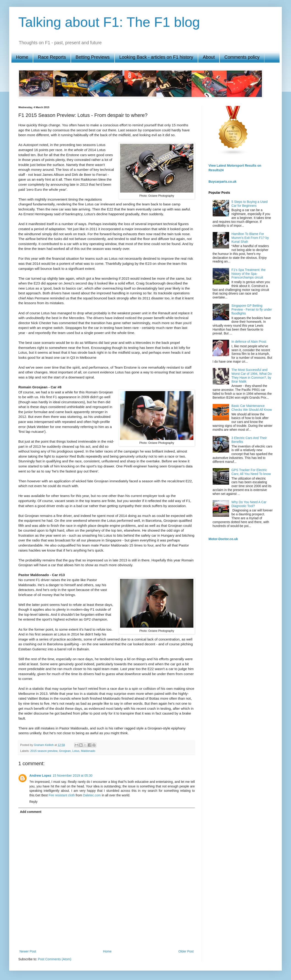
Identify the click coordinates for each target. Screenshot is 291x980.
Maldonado (88, 751)
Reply (33, 801)
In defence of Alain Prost (248, 341)
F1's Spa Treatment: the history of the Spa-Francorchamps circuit (248, 273)
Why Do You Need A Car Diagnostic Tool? (248, 504)
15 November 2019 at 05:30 (73, 775)
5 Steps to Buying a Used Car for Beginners (249, 203)
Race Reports (52, 57)
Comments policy (241, 57)
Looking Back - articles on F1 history (156, 57)
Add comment (30, 812)
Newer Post (27, 951)
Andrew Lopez (40, 775)
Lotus (76, 751)
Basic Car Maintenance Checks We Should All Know (251, 407)
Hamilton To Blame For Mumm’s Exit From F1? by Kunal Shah (250, 237)
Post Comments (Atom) (54, 959)
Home (22, 57)
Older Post (186, 951)
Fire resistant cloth (62, 795)
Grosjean (65, 751)
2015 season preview (43, 751)
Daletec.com (92, 795)
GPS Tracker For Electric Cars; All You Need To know (251, 472)
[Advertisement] (106, 932)
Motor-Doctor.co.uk (223, 539)
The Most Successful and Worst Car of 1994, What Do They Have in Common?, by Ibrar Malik (251, 375)
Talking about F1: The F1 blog (109, 22)
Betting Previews (93, 57)
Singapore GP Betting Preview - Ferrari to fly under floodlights (251, 309)
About (209, 57)
